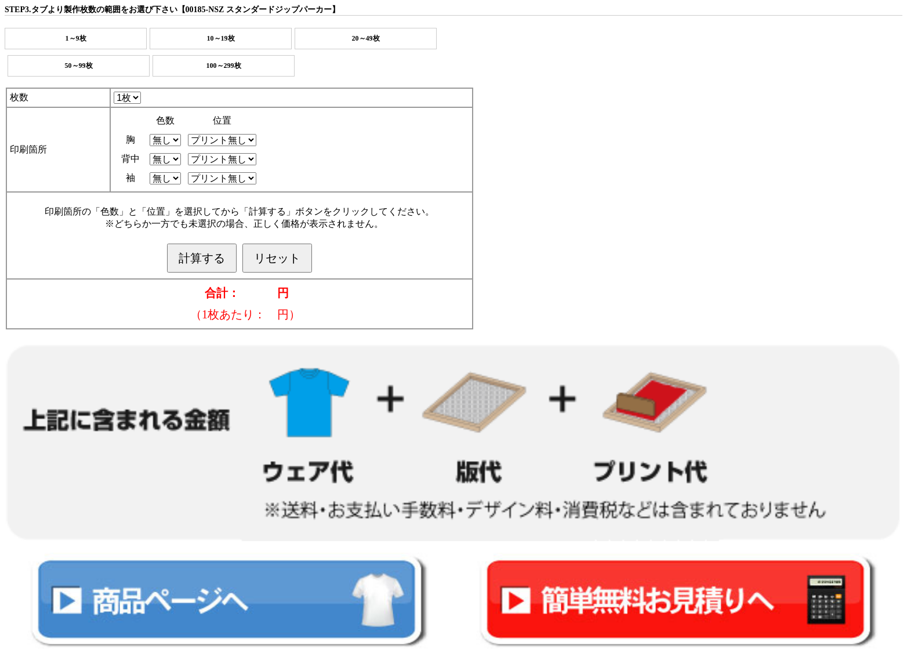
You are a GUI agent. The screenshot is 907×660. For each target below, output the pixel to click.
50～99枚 (79, 65)
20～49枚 (366, 38)
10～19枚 (221, 38)
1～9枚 (76, 38)
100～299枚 (223, 65)
